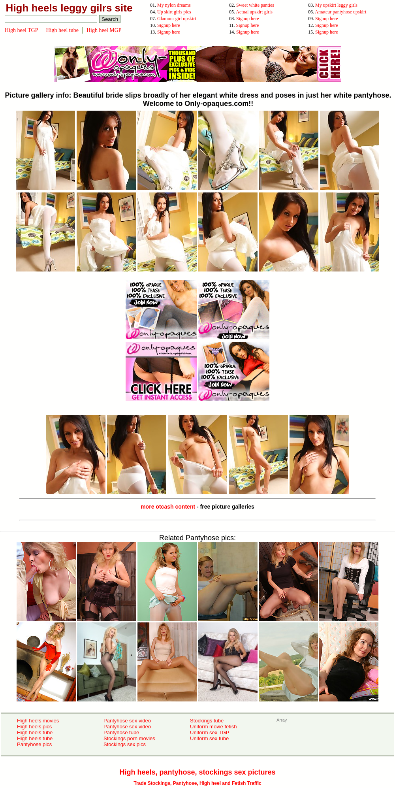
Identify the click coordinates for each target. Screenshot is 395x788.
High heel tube (62, 30)
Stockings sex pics (124, 744)
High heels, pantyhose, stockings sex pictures (197, 772)
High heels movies (38, 721)
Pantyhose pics (34, 744)
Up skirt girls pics (174, 12)
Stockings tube (207, 721)
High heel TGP (21, 30)
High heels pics (34, 727)
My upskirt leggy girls (336, 5)
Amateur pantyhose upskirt (340, 12)
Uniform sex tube (209, 738)
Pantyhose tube (121, 732)
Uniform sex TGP (209, 732)
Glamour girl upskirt (176, 18)
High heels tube (35, 732)
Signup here (247, 18)
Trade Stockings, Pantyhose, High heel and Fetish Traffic (197, 783)
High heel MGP (104, 30)
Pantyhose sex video (127, 721)
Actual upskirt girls (254, 12)
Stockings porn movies (129, 738)
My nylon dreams (174, 5)
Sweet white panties (255, 5)
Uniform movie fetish (213, 727)
